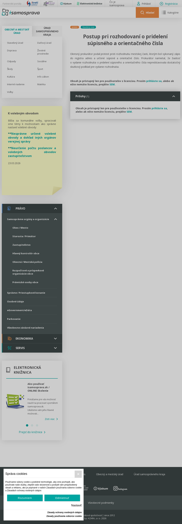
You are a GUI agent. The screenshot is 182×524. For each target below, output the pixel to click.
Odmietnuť (62, 497)
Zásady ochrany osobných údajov (64, 512)
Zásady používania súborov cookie (64, 516)
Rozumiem (25, 497)
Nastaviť (76, 505)
